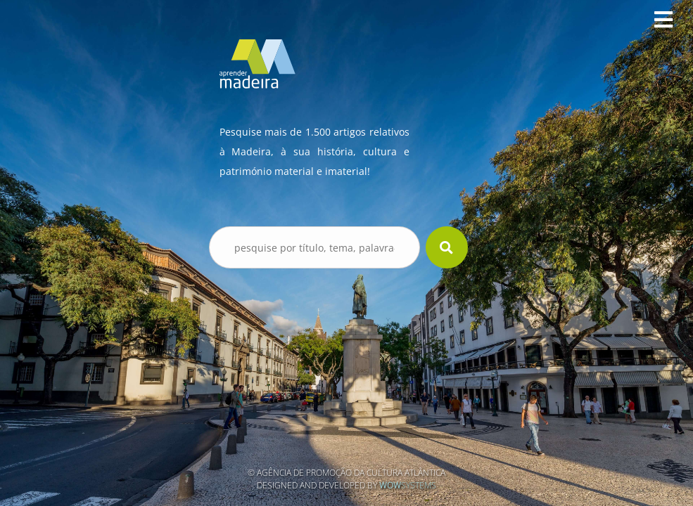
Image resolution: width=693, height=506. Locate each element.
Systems (407, 485)
